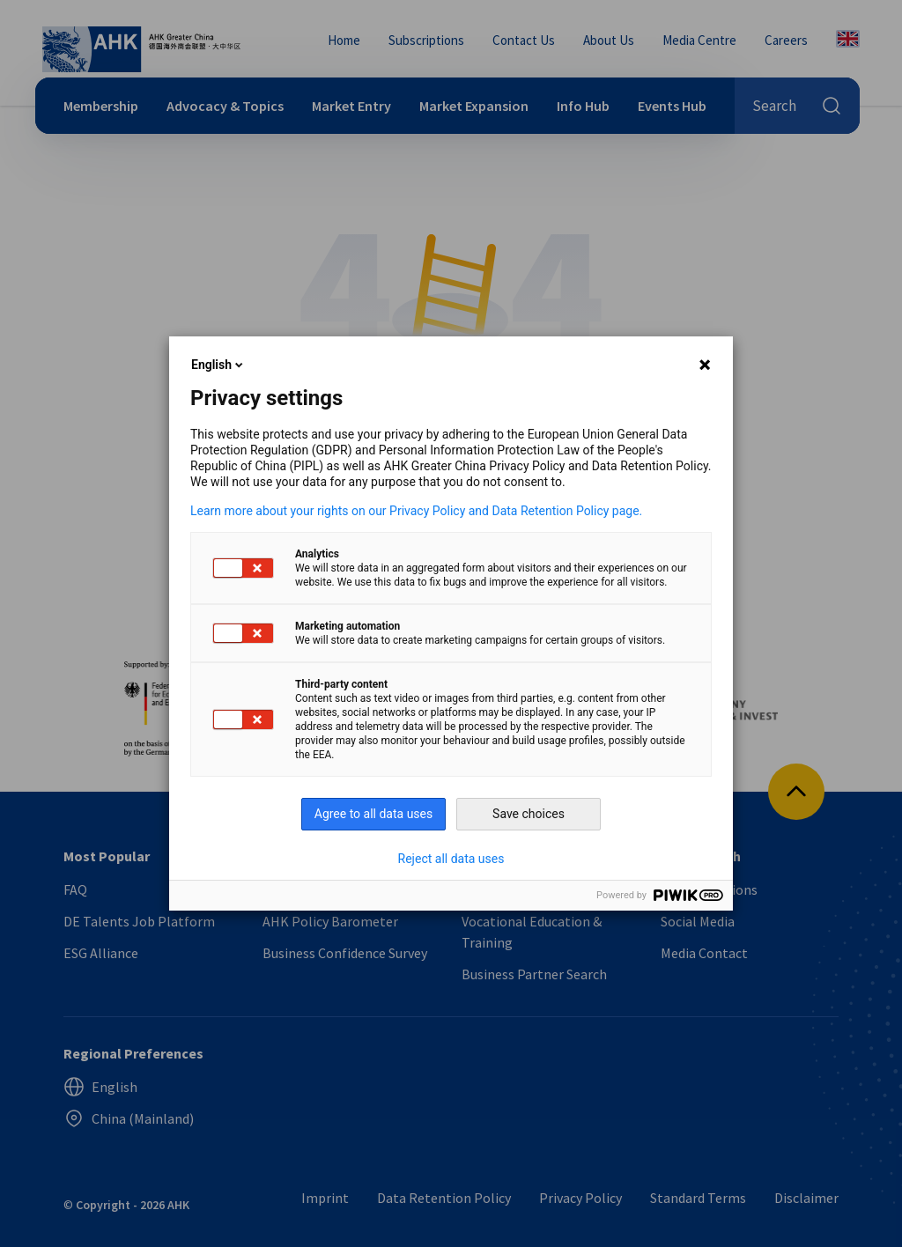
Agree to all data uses (373, 814)
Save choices (528, 814)
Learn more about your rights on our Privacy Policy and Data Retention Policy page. (416, 511)
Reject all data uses (451, 859)
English (218, 365)
